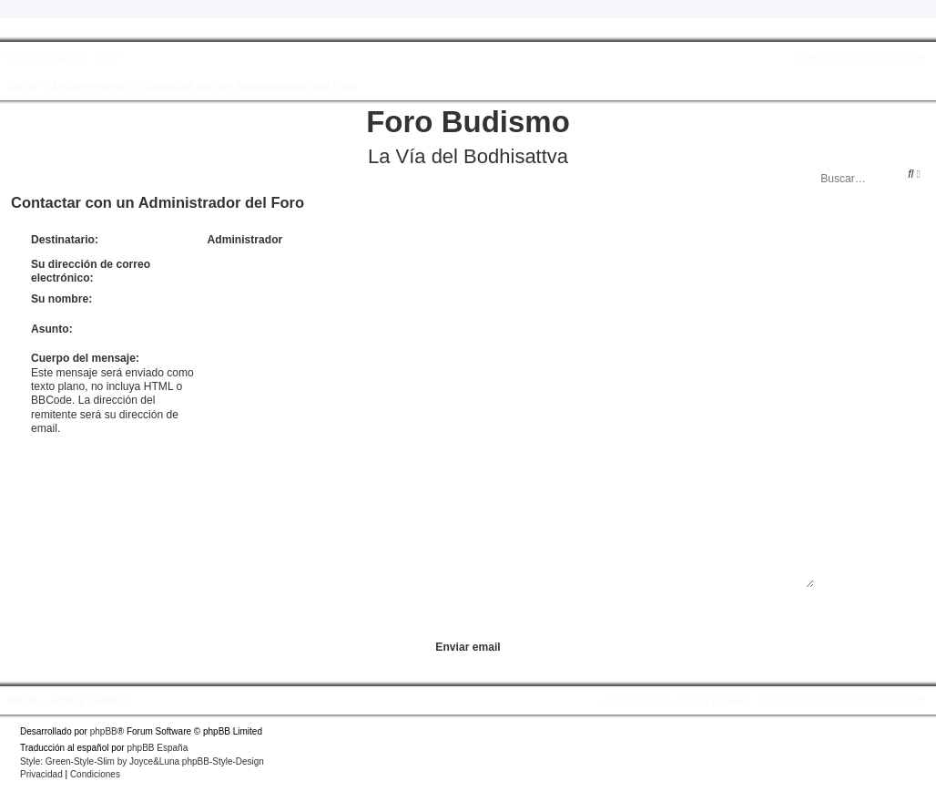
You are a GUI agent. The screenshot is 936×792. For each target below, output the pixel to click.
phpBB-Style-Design (223, 761)
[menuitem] (105, 56)
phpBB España (157, 748)
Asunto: (52, 329)
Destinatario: (64, 239)
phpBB (103, 731)
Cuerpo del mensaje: (85, 358)
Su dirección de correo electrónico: (90, 271)
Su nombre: (61, 299)
